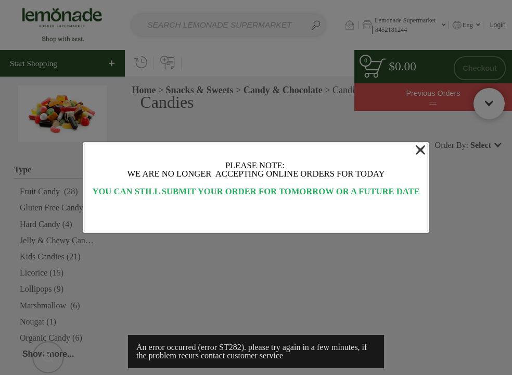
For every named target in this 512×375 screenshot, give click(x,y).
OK (256, 215)
